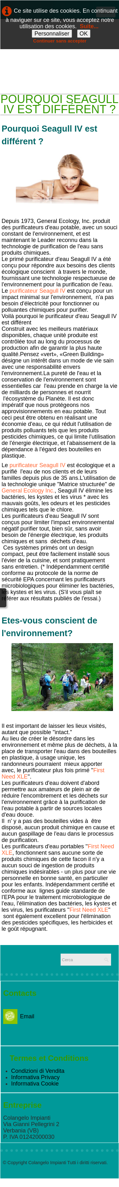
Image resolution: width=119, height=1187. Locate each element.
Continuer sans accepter (60, 40)
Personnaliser (51, 33)
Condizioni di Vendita (37, 1071)
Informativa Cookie (35, 1083)
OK (84, 33)
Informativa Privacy (35, 1077)
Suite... (89, 26)
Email (18, 1016)
